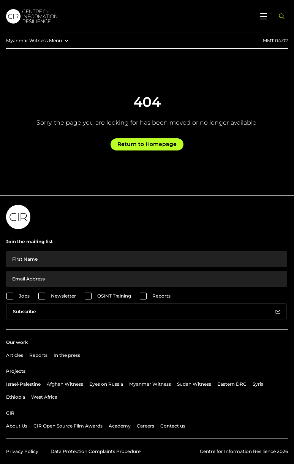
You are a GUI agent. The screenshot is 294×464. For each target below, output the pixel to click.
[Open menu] (264, 16)
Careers (145, 426)
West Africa (44, 397)
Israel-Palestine (23, 384)
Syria (258, 384)
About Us (16, 426)
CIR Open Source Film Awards (68, 426)
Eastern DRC (232, 384)
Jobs (24, 296)
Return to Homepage (147, 144)
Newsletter (63, 296)
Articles (14, 355)
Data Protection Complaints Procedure (96, 451)
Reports (161, 296)
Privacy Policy (22, 451)
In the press (67, 355)
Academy (120, 426)
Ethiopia (15, 397)
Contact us (172, 426)
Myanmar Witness (150, 384)
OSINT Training (114, 296)
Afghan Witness (65, 384)
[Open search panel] (282, 16)
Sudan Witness (194, 384)
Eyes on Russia (106, 384)
